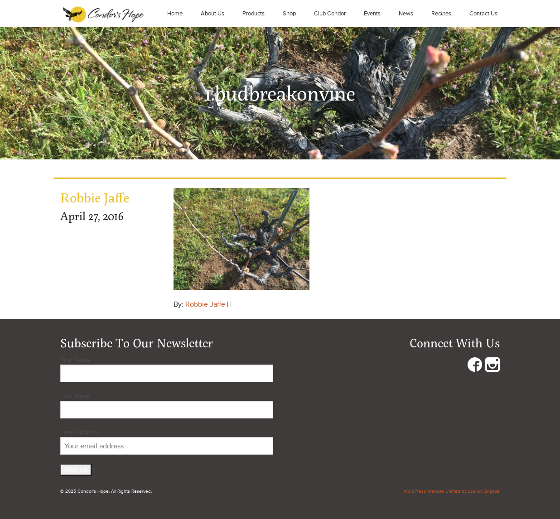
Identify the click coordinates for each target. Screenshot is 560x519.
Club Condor (330, 13)
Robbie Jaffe (205, 304)
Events (372, 13)
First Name (75, 360)
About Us (212, 13)
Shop (289, 13)
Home (175, 13)
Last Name (75, 396)
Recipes (441, 13)
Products (253, 13)
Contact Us (483, 13)
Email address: (166, 441)
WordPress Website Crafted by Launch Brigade (452, 491)
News (406, 13)
